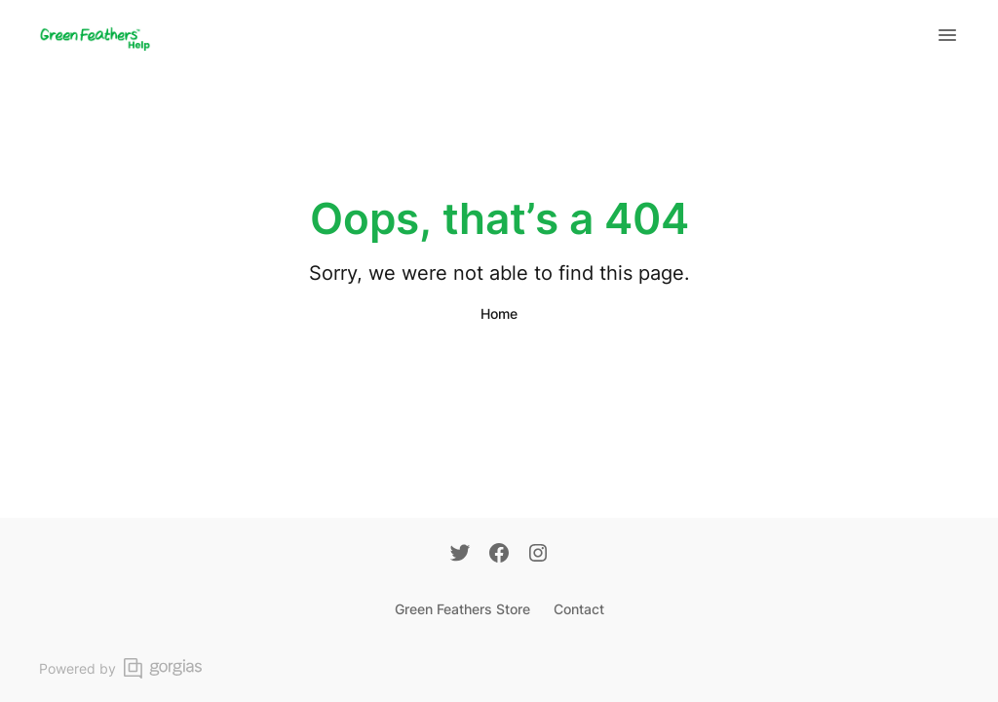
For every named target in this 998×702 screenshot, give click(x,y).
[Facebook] (499, 554)
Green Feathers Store (462, 609)
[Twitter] (460, 554)
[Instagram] (538, 554)
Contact (579, 609)
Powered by (120, 668)
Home (499, 313)
